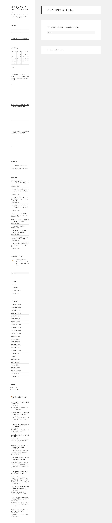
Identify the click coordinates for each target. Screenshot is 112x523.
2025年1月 (14, 342)
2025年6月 (14, 327)
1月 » (14, 67)
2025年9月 (14, 319)
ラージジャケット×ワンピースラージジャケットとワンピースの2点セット (19, 207)
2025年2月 (14, 339)
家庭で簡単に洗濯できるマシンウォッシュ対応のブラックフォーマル (20, 182)
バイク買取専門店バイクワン (18, 165)
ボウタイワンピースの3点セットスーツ (19, 9)
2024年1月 (14, 376)
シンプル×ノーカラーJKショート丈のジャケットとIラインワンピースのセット (20, 198)
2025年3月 (14, 336)
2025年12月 (14, 310)
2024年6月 (14, 362)
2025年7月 (14, 324)
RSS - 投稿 (14, 387)
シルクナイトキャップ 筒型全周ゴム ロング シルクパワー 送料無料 (20, 245)
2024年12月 (14, 345)
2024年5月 (14, 365)
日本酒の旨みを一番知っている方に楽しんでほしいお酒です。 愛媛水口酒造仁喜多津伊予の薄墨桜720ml (20, 77)
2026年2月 (14, 304)
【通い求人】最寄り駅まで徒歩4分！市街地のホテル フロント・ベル (20, 473)
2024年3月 (14, 371)
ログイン (13, 284)
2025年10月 (14, 316)
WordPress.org (15, 293)
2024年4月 (14, 368)
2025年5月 (14, 330)
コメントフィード (16, 290)
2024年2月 (14, 373)
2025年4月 (14, 333)
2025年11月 (14, 313)
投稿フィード (14, 287)
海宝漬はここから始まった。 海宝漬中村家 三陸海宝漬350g (20, 105)
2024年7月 (14, 359)
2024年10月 (14, 350)
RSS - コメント (15, 389)
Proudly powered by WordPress (56, 50)
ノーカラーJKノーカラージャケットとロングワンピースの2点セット (20, 190)
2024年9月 (14, 353)
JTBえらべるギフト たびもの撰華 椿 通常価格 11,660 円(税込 (20, 132)
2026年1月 (14, 307)
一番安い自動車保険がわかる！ (19, 226)
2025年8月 (14, 322)
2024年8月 (14, 356)
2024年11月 (14, 347)
